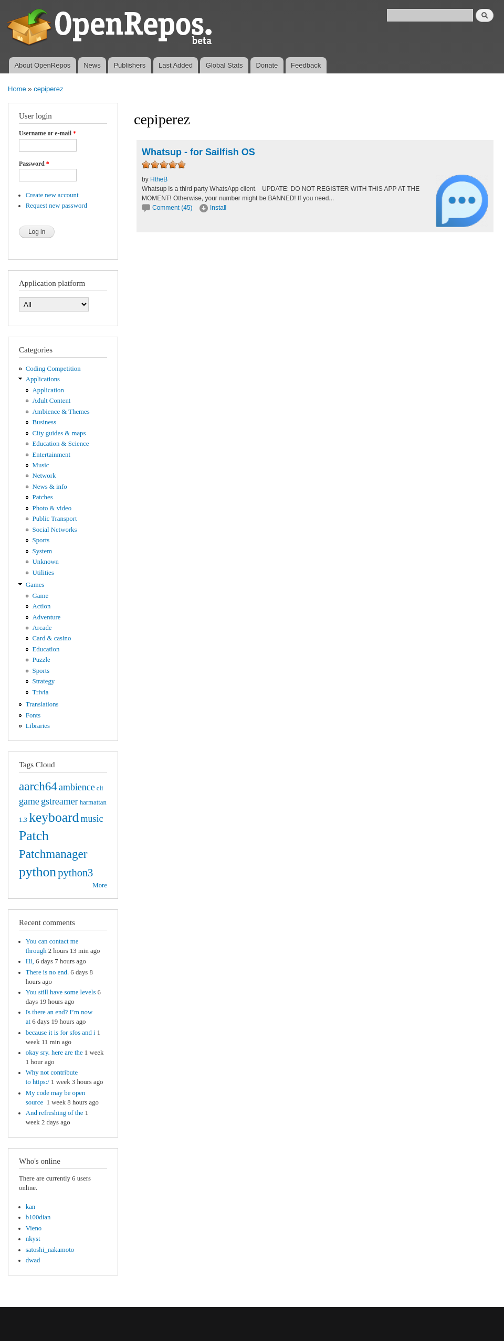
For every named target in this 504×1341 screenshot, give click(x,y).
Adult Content (52, 400)
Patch (34, 835)
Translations (42, 704)
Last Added (176, 65)
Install (218, 207)
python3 (75, 872)
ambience (77, 787)
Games (35, 584)
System (42, 551)
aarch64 (38, 786)
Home (17, 89)
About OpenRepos (42, 65)
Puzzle (41, 659)
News (92, 65)
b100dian (38, 1217)
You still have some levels (61, 992)
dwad (33, 1260)
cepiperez (48, 89)
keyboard (54, 817)
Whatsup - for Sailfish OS (198, 152)
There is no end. (47, 972)
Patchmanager (53, 854)
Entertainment (51, 454)
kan (30, 1206)
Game (41, 595)
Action (42, 606)
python (37, 871)
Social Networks (55, 529)
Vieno (33, 1228)
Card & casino (52, 638)
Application (48, 390)
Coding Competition (53, 368)
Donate (267, 65)
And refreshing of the (54, 1113)
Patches (43, 497)
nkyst (33, 1238)
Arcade (42, 627)
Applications (43, 379)
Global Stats (224, 65)
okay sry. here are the (54, 1052)
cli (100, 788)
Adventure (47, 617)
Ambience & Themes (61, 411)
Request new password (56, 205)
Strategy (44, 681)
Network (44, 475)
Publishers (129, 65)
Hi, (30, 961)
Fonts (33, 715)
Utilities (43, 572)
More (99, 885)
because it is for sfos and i (61, 1032)
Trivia (41, 692)
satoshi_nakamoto (50, 1249)
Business (44, 422)
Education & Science (61, 443)
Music (41, 465)
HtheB (158, 179)
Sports (41, 540)
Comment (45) (172, 207)
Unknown (46, 561)
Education (46, 649)
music (92, 818)
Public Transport (55, 518)
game (29, 801)
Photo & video (52, 508)
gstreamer (59, 801)
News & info (50, 486)
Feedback (306, 65)
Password (34, 163)
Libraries (38, 725)
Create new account (52, 195)
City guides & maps (59, 433)
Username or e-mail (47, 133)
